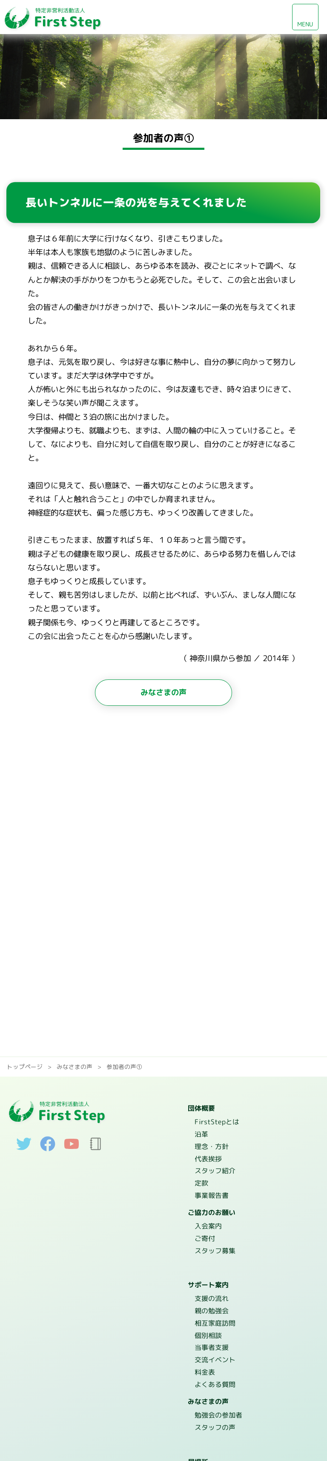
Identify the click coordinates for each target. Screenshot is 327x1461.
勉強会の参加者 (218, 1407)
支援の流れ (212, 1294)
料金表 (204, 1365)
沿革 (201, 1133)
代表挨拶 (207, 1157)
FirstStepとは (217, 1122)
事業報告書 (211, 1193)
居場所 (198, 1453)
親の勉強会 (212, 1306)
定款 (201, 1181)
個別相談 (207, 1330)
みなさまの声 (163, 692)
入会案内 (207, 1223)
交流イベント (214, 1354)
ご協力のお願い (211, 1210)
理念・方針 (211, 1145)
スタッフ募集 (214, 1247)
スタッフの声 (214, 1419)
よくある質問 (214, 1377)
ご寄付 (204, 1235)
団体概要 (201, 1108)
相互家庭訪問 (215, 1318)
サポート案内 (208, 1281)
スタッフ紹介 (214, 1169)
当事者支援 (211, 1342)
